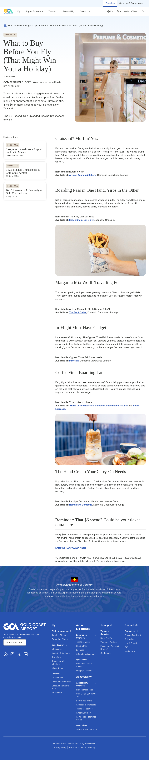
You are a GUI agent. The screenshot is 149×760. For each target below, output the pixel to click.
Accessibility (68, 11)
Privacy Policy (60, 747)
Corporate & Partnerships (130, 3)
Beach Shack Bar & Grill (81, 220)
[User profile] (127, 11)
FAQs (127, 647)
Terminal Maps (83, 642)
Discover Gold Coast (61, 681)
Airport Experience (34, 11)
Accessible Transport (86, 705)
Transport (52, 11)
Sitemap (91, 747)
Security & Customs (61, 653)
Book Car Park (107, 638)
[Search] (143, 11)
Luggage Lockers (84, 670)
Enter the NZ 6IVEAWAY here (71, 547)
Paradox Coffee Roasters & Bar (111, 405)
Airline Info (57, 692)
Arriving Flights (59, 635)
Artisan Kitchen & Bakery (82, 175)
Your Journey (15, 25)
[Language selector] (110, 11)
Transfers (56, 657)
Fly (18, 11)
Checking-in (57, 649)
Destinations (57, 677)
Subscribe (129, 639)
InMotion (74, 360)
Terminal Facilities (84, 709)
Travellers (110, 3)
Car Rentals (105, 653)
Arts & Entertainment (85, 654)
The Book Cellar (77, 312)
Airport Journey (83, 713)
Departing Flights (60, 639)
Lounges (80, 650)
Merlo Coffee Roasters (82, 405)
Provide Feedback (133, 635)
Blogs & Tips (31, 25)
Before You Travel (84, 700)
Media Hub (130, 651)
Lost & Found (131, 643)
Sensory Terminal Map (86, 729)
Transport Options (108, 642)
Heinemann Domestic (80, 504)
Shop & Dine (81, 646)
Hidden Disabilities (84, 690)
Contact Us (85, 11)
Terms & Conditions (77, 747)
